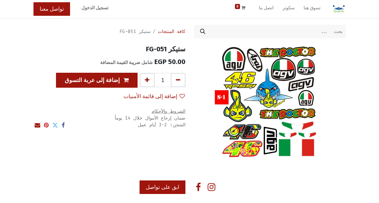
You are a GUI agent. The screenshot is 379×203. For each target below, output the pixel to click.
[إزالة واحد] (178, 80)
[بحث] (203, 31)
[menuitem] (312, 9)
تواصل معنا (52, 9)
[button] (97, 80)
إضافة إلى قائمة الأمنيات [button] (154, 96)
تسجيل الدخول (94, 7)
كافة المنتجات (171, 31)
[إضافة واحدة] (147, 80)
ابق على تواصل (162, 187)
